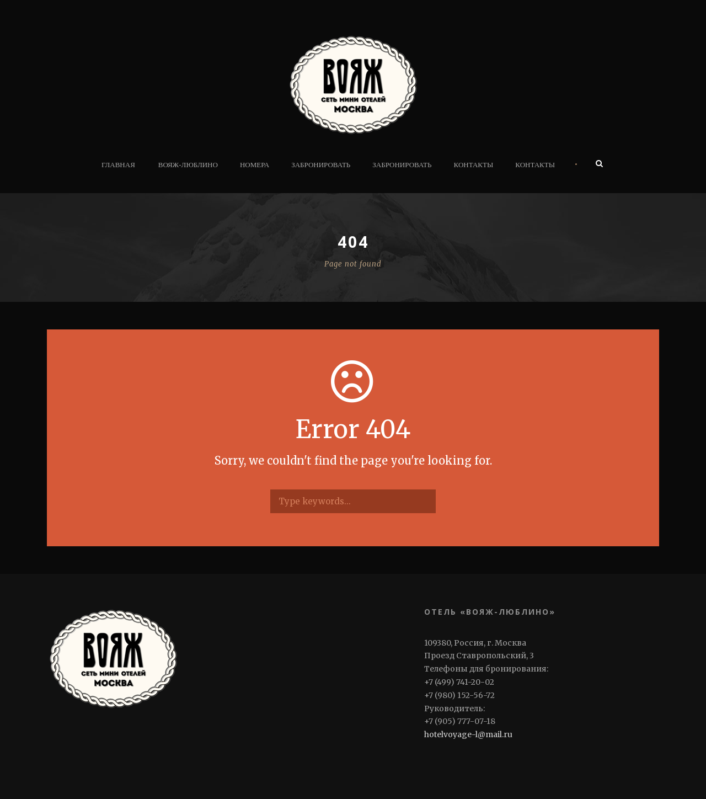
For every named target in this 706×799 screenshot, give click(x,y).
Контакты (474, 165)
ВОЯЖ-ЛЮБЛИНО (188, 165)
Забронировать (320, 165)
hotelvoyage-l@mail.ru (468, 734)
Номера (254, 165)
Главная (118, 165)
